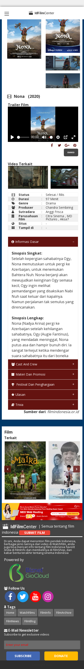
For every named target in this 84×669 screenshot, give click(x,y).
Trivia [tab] (17, 405)
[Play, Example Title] (12, 137)
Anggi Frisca (54, 212)
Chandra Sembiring (59, 207)
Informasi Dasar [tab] (25, 241)
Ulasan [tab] (18, 394)
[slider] (23, 137)
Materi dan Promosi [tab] (28, 374)
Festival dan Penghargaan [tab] (32, 384)
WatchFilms (27, 613)
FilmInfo (45, 613)
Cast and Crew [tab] (24, 364)
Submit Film (34, 532)
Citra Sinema (55, 216)
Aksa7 (64, 219)
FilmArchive (63, 613)
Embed (71, 152)
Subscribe (23, 656)
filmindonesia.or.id (63, 411)
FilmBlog (29, 621)
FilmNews (12, 621)
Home (10, 613)
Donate (61, 656)
